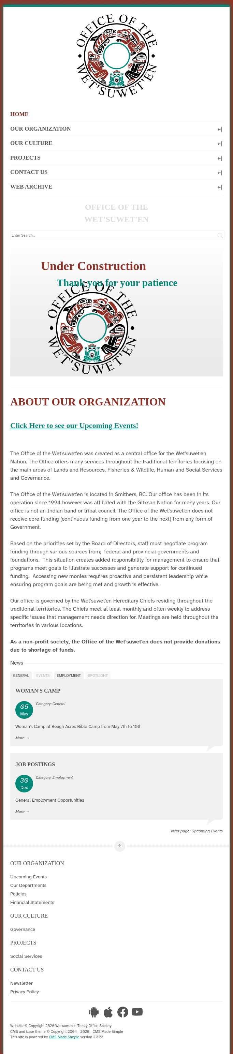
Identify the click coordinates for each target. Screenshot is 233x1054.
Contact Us (116, 172)
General (21, 675)
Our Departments (28, 885)
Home (19, 114)
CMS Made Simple (64, 1037)
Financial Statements (32, 902)
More (20, 738)
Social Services (26, 956)
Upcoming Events (207, 831)
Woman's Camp (37, 691)
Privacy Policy (24, 992)
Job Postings (35, 764)
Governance (22, 929)
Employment (69, 675)
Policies (18, 894)
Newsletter (21, 983)
